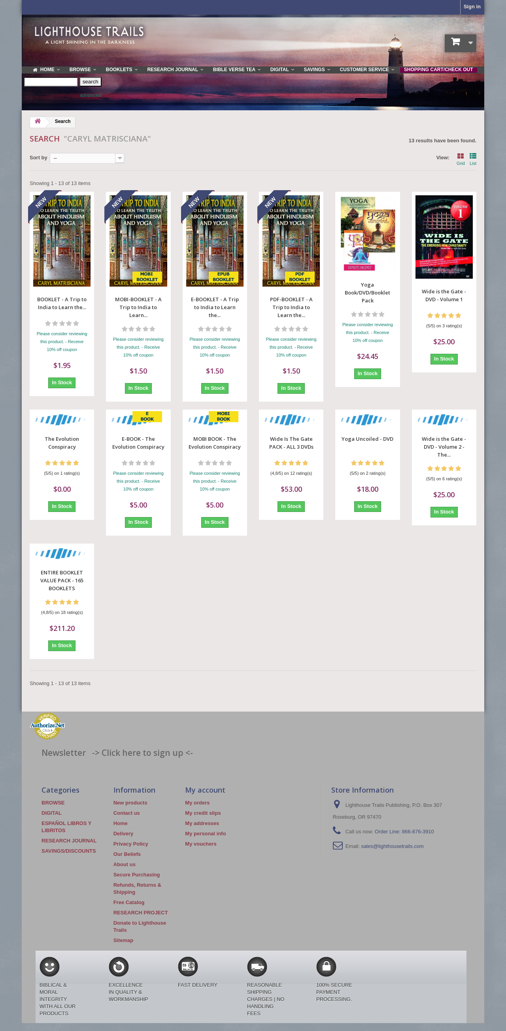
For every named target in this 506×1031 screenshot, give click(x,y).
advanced (91, 95)
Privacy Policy (130, 844)
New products (130, 803)
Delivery (123, 834)
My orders (197, 803)
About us (124, 864)
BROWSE (53, 803)
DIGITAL (52, 813)
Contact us (126, 813)
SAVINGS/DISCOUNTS (69, 851)
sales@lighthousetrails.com (392, 846)
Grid (461, 158)
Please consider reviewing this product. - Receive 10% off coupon (62, 341)
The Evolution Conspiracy (62, 442)
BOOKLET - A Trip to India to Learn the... (62, 303)
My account (205, 790)
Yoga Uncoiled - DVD (367, 438)
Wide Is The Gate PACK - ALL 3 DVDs (291, 442)
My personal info (205, 834)
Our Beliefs (127, 854)
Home (120, 823)
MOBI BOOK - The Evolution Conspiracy (215, 442)
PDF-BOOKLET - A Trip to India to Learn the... (291, 307)
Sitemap (123, 940)
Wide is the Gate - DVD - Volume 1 (444, 295)
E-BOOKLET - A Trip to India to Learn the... (215, 307)
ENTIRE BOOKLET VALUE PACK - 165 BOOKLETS (61, 580)
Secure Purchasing (136, 875)
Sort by (38, 158)
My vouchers (200, 844)
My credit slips (203, 813)
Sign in (472, 6)
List (473, 158)
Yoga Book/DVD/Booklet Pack (367, 292)
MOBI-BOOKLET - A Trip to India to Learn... (138, 307)
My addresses (202, 823)
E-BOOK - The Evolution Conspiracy (138, 442)
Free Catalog (129, 902)
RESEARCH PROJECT (140, 913)
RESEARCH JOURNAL (69, 841)
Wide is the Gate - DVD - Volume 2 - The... (444, 446)
